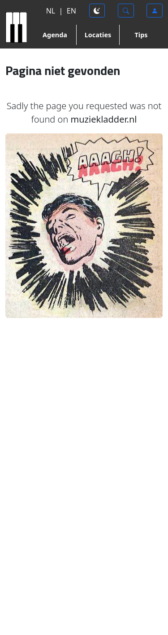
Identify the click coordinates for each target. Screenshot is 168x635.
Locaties (98, 35)
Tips (141, 35)
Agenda (55, 35)
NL (51, 11)
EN (71, 11)
